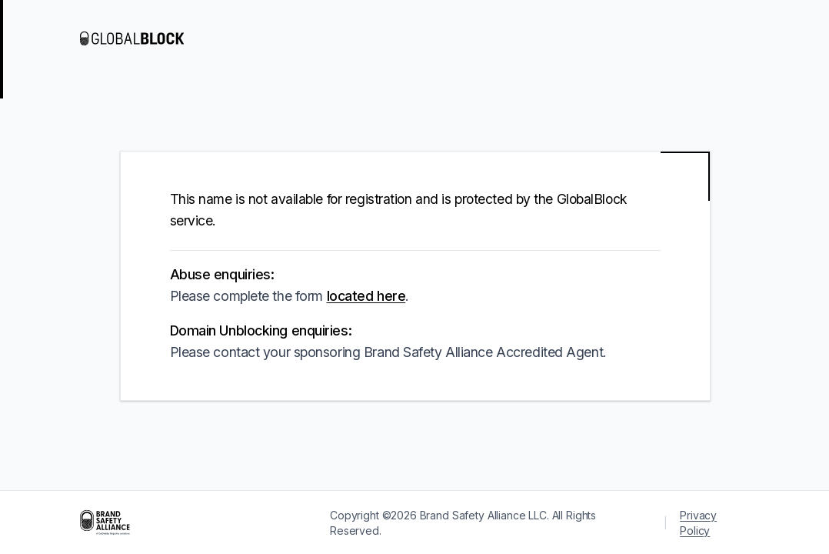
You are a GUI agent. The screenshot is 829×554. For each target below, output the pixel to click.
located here (366, 296)
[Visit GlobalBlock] (141, 38)
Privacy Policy (698, 523)
